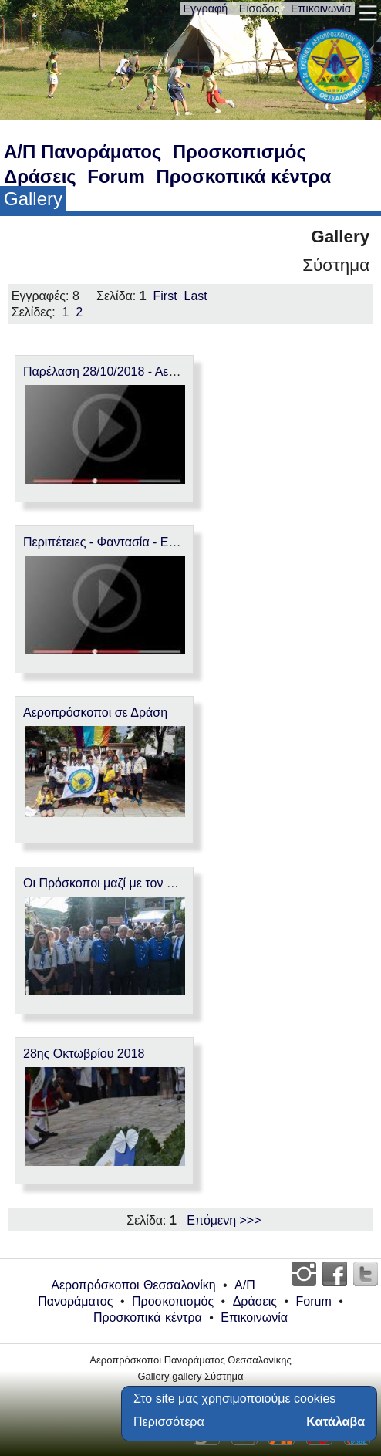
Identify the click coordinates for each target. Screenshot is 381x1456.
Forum (116, 176)
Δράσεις (40, 176)
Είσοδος (259, 8)
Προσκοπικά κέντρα (243, 176)
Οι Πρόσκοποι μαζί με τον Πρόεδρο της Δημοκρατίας (166, 883)
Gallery (33, 198)
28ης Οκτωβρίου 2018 (83, 1053)
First (165, 295)
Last (195, 295)
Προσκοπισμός (239, 151)
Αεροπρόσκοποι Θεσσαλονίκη (133, 1285)
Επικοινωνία (321, 8)
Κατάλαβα (335, 1421)
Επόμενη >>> (224, 1220)
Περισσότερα (168, 1421)
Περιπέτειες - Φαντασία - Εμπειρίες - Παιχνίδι (145, 542)
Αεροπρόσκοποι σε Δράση (95, 712)
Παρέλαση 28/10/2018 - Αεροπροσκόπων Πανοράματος (175, 371)
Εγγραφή (206, 8)
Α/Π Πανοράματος (82, 151)
